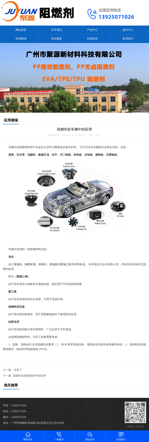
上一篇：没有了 (12, 369)
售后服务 (56, 38)
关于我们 (56, 29)
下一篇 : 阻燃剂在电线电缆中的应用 (24, 375)
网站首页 (21, 29)
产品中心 (92, 29)
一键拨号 (58, 436)
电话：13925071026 (14, 411)
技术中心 (128, 29)
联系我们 (128, 38)
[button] (74, 109)
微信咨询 (90, 436)
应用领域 (21, 38)
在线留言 (92, 38)
